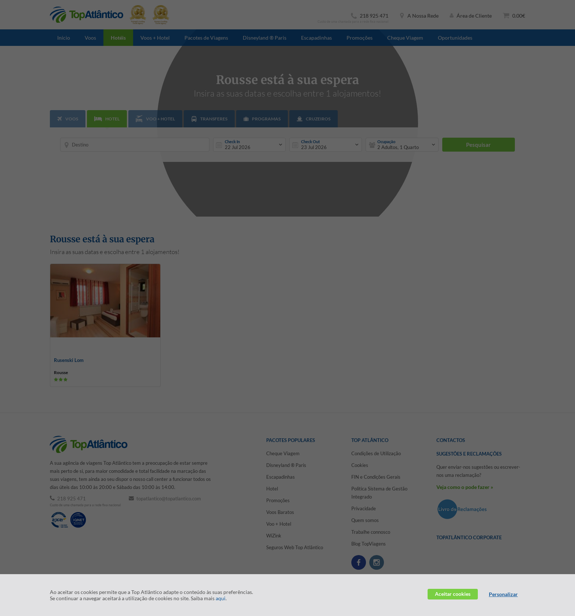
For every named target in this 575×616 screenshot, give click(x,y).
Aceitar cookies (452, 594)
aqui (221, 598)
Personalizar (503, 594)
